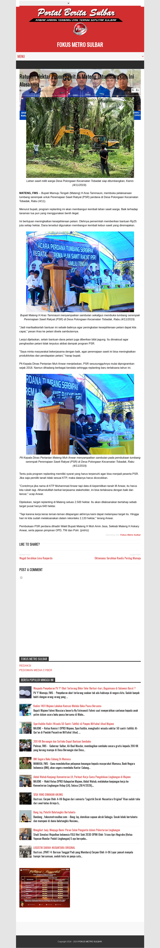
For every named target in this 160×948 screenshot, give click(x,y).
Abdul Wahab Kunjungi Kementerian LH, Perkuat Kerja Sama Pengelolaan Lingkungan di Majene (81, 777)
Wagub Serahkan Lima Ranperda (35, 558)
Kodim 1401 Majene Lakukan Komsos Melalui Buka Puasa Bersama (67, 706)
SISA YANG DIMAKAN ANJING (48, 794)
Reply (24, 91)
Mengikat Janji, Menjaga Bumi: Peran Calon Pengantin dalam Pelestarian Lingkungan (76, 830)
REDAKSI (25, 665)
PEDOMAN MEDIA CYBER (35, 670)
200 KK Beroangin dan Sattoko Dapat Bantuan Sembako (62, 741)
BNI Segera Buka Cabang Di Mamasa (52, 759)
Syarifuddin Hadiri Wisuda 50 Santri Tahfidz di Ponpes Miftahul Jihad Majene (73, 724)
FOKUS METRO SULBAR (80, 44)
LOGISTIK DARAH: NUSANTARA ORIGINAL (54, 848)
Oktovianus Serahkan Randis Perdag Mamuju (118, 558)
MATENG (35, 91)
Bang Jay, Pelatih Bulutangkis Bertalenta (54, 812)
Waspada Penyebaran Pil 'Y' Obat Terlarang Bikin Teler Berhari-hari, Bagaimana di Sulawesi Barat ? (84, 688)
